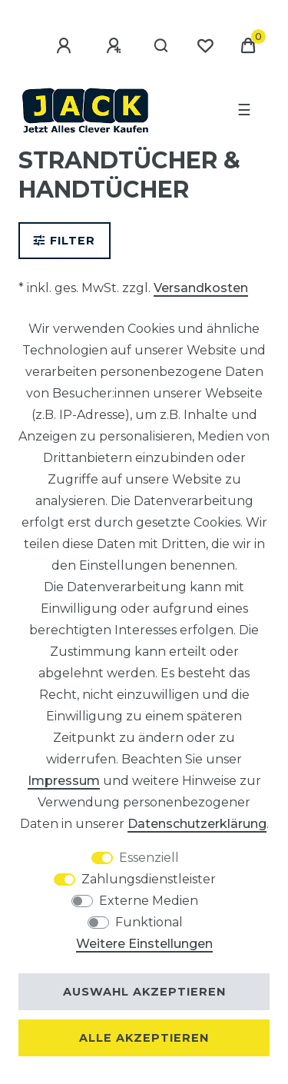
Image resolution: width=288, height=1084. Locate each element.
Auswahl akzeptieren (144, 992)
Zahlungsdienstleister (148, 879)
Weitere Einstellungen (144, 943)
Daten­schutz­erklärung (196, 823)
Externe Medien (148, 900)
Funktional (149, 922)
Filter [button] (64, 241)
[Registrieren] (116, 46)
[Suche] (162, 46)
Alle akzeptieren (144, 1038)
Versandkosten (201, 288)
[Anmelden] (66, 46)
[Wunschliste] (205, 46)
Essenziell (149, 857)
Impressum (64, 780)
